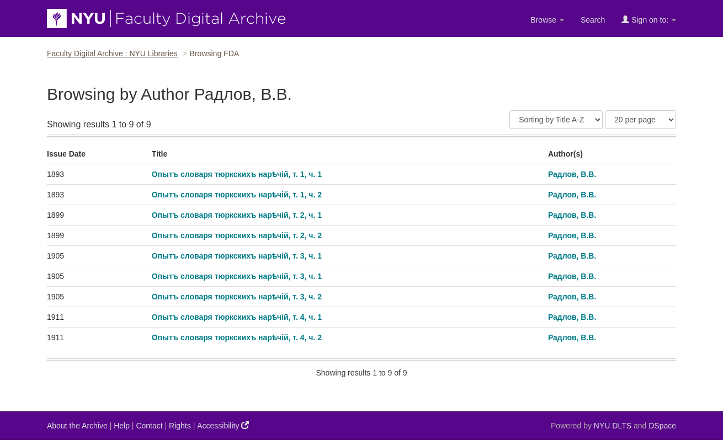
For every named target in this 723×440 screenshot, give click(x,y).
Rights (180, 425)
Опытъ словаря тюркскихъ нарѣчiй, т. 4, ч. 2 (237, 337)
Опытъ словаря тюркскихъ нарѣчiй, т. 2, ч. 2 (237, 235)
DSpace (662, 425)
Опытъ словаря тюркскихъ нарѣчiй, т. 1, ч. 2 (237, 194)
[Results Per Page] (640, 119)
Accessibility (223, 425)
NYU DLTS (612, 425)
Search (593, 19)
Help (122, 425)
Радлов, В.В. (572, 174)
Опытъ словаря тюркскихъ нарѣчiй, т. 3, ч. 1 (237, 255)
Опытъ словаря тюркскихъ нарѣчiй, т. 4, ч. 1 (237, 317)
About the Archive (77, 425)
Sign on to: (648, 19)
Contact (149, 425)
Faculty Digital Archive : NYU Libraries (112, 53)
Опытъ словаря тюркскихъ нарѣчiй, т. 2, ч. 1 (237, 215)
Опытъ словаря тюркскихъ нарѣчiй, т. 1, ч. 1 (237, 174)
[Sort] (556, 119)
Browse (547, 19)
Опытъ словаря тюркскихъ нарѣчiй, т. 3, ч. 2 (237, 296)
